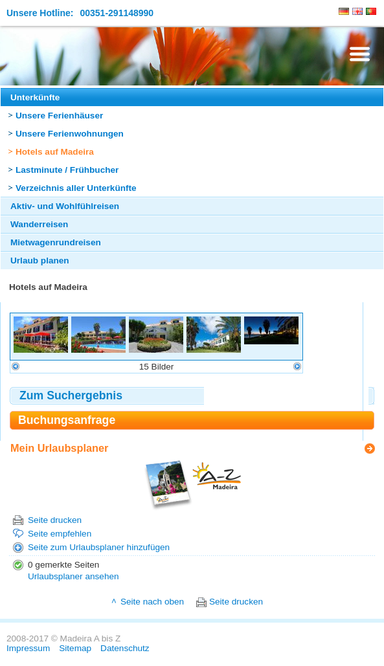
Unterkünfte (35, 97)
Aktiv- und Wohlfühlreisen (64, 206)
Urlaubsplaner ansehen (73, 576)
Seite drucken (55, 520)
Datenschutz (125, 648)
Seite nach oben (152, 601)
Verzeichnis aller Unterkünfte (76, 188)
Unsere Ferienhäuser (59, 115)
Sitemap (75, 648)
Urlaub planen (39, 260)
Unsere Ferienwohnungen (70, 134)
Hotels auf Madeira (55, 152)
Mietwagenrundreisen (55, 242)
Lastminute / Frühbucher (67, 170)
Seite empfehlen (59, 533)
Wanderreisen (39, 224)
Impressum (28, 648)
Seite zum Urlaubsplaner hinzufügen (99, 547)
